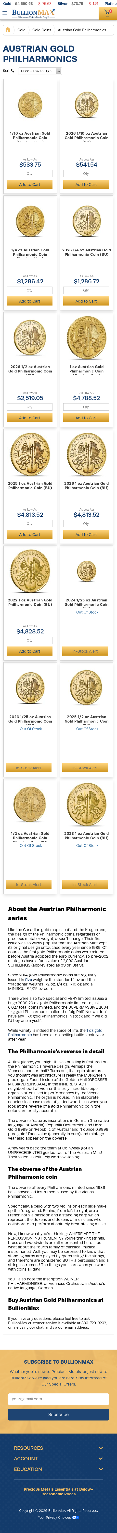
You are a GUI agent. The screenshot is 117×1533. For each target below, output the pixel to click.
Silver (63, 3)
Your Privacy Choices (58, 1517)
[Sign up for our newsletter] (58, 1399)
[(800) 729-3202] (86, 13)
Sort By (8, 71)
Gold (7, 3)
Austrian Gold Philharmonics (82, 30)
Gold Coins (41, 30)
